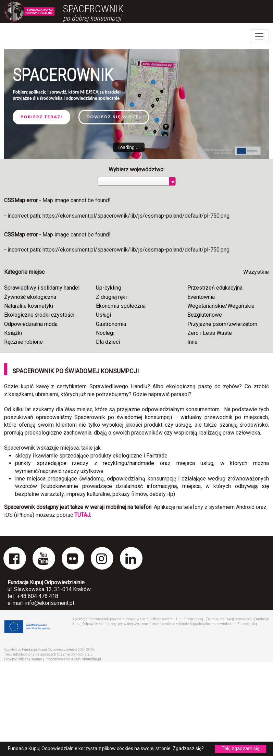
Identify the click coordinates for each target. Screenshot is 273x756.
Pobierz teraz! (41, 116)
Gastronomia (111, 324)
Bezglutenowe (204, 315)
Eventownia (201, 297)
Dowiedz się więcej (113, 116)
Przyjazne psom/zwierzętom (222, 324)
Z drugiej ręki (111, 297)
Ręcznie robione (23, 342)
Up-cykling (108, 287)
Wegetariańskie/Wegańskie (221, 306)
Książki (13, 333)
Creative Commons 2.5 (74, 654)
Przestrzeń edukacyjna (215, 287)
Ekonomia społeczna (121, 306)
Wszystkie (256, 272)
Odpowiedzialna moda (31, 324)
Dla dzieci (108, 342)
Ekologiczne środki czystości (39, 315)
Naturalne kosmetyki (28, 306)
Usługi (103, 315)
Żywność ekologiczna (30, 297)
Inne (192, 342)
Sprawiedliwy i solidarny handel (41, 287)
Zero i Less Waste (209, 333)
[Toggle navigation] (259, 36)
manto (37, 659)
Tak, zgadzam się (240, 748)
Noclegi (105, 333)
